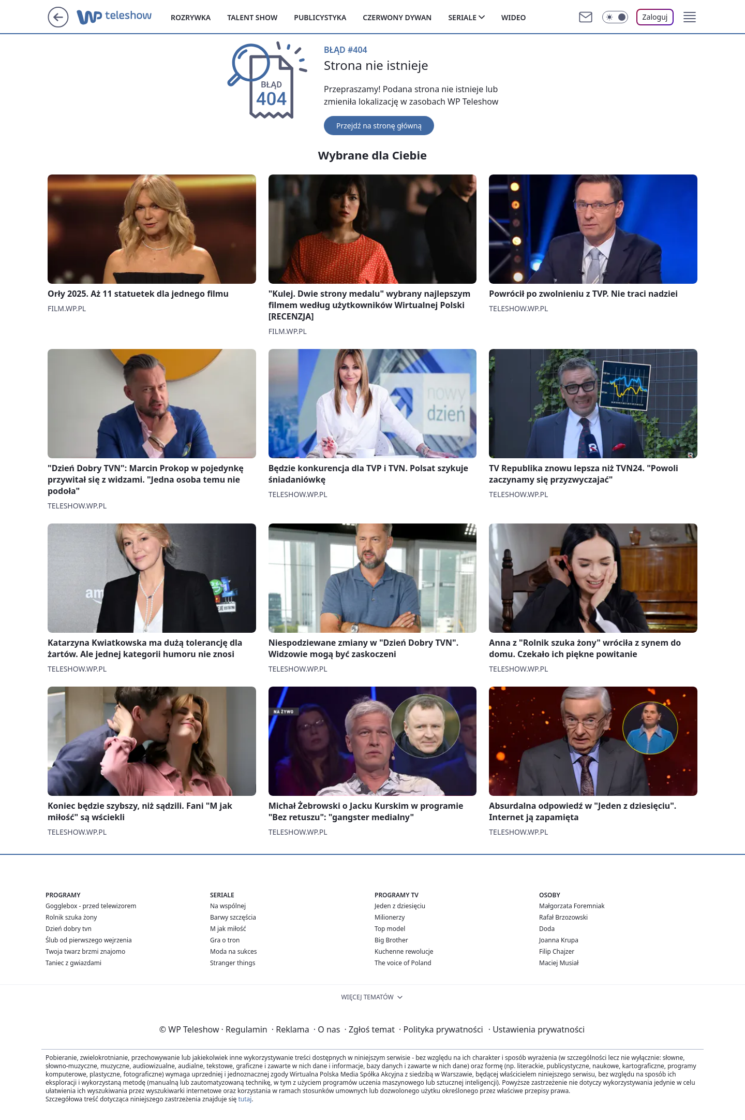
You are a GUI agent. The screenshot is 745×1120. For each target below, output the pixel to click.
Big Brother (391, 940)
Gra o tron (225, 940)
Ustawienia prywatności (536, 1029)
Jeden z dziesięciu (400, 905)
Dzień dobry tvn (69, 928)
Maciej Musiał (558, 962)
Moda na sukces (233, 951)
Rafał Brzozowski (563, 917)
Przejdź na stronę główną (379, 125)
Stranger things (232, 962)
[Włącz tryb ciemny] (615, 17)
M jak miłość (228, 928)
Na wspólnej (228, 905)
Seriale (462, 17)
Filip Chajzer (556, 951)
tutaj (244, 1099)
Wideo (513, 17)
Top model (390, 928)
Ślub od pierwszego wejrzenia (89, 940)
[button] (689, 17)
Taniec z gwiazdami (73, 962)
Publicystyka (320, 17)
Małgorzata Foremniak (572, 905)
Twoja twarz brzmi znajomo (85, 951)
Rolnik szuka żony (71, 917)
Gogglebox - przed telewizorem (91, 905)
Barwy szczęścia (233, 917)
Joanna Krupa (558, 940)
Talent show (252, 17)
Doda (547, 928)
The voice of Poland (403, 962)
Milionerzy (390, 917)
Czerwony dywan (397, 17)
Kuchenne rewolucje (404, 951)
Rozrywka (191, 17)
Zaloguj (655, 17)
